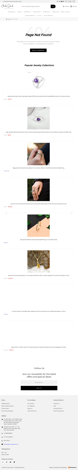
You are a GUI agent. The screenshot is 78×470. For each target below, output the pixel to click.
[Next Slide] (71, 213)
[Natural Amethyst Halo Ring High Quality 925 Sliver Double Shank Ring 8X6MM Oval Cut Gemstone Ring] (38, 87)
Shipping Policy (5, 403)
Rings (20, 12)
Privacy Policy (5, 408)
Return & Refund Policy (7, 406)
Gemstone (12, 12)
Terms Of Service (32, 411)
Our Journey (31, 403)
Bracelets (55, 11)
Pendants (47, 12)
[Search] (53, 6)
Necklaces (37, 12)
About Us (30, 408)
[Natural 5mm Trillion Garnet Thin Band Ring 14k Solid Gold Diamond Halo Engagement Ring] (38, 338)
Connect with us (57, 408)
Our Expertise (31, 406)
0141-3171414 (7, 440)
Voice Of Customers (58, 411)
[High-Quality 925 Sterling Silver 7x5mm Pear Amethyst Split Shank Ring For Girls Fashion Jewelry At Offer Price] (38, 123)
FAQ (54, 406)
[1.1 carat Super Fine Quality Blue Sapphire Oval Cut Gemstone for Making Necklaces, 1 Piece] (38, 302)
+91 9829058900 (8, 433)
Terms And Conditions (7, 411)
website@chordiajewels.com (11, 444)
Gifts (40, 15)
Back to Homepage (38, 50)
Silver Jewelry (30, 15)
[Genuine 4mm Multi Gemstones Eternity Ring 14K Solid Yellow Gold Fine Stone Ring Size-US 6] (38, 195)
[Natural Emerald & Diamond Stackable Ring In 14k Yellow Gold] (38, 231)
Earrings (28, 12)
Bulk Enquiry (48, 15)
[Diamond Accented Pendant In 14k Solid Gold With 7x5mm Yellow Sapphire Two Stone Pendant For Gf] (38, 267)
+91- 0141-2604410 (8, 437)
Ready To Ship (65, 11)
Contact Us (56, 403)
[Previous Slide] (7, 213)
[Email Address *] (39, 382)
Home (9, 19)
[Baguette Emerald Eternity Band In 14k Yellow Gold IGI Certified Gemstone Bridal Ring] (38, 159)
